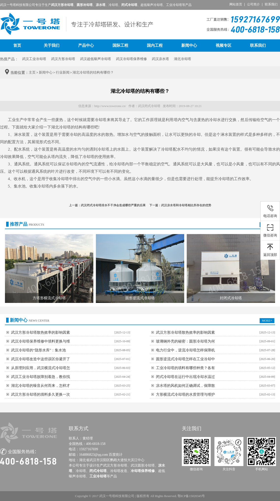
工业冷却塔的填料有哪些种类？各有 (185, 368)
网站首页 (235, 4)
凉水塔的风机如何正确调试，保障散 (185, 386)
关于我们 (51, 45)
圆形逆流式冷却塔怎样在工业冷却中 (185, 359)
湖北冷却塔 (61, 127)
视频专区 (223, 45)
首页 (17, 45)
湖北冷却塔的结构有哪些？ (93, 72)
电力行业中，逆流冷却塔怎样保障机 (185, 350)
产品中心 (86, 45)
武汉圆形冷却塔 (143, 465)
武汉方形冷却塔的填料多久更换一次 (40, 394)
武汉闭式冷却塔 (149, 106)
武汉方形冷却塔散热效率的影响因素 (40, 332)
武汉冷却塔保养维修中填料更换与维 (40, 341)
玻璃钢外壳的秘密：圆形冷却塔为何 (185, 341)
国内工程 (155, 45)
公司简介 (253, 4)
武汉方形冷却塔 (63, 59)
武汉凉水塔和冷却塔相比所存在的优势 (186, 205)
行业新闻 (63, 72)
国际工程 (120, 45)
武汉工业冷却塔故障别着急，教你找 (40, 377)
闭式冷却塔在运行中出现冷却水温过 (185, 377)
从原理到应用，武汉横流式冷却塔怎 (40, 368)
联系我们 (271, 4)
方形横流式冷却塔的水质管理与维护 (185, 394)
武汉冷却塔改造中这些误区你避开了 (40, 359)
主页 (32, 72)
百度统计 (116, 454)
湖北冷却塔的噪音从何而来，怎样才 (40, 386)
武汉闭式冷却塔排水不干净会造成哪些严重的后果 (113, 205)
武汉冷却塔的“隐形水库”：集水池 (38, 350)
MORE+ (267, 320)
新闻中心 (189, 45)
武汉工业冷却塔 (34, 59)
